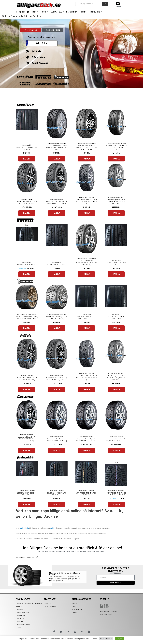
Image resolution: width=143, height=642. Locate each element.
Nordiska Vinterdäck (26, 435)
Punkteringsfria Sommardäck (56, 143)
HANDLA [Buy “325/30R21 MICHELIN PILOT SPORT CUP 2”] (116, 328)
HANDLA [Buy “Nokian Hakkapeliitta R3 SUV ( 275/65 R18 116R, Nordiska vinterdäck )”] (116, 213)
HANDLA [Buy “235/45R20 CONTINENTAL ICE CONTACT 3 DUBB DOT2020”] (116, 505)
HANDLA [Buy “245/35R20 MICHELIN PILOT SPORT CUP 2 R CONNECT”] (86, 328)
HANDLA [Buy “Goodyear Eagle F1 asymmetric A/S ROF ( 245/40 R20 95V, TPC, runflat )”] (56, 159)
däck (21, 528)
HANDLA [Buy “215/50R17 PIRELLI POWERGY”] (56, 274)
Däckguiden (96, 12)
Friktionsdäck (83, 197)
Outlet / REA (57, 12)
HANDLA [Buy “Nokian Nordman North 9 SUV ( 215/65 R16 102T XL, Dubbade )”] (56, 213)
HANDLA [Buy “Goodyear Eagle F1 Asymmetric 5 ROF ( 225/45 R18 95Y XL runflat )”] (116, 159)
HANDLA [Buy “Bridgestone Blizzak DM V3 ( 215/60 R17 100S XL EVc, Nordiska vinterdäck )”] (26, 451)
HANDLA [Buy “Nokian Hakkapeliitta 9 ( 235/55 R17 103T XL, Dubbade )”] (26, 213)
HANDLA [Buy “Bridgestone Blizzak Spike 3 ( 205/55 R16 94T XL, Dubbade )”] (86, 451)
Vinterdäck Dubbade (26, 199)
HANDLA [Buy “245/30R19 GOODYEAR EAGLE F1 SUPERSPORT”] (26, 159)
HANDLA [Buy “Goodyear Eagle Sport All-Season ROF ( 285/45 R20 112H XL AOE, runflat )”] (86, 159)
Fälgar (44, 12)
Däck (35, 12)
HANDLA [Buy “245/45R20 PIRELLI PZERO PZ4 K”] (26, 274)
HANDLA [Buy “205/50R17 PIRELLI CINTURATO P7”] (116, 274)
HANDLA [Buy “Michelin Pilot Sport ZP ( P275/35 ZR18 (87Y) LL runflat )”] (56, 328)
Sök (105, 4)
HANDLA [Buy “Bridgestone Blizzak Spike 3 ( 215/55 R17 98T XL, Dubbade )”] (56, 451)
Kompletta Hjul (22, 12)
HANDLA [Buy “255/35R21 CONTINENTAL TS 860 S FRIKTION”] (26, 505)
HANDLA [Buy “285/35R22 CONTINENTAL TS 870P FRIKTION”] (56, 505)
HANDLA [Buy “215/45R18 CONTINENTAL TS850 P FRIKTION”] (86, 505)
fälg (27, 528)
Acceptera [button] (119, 639)
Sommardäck (26, 145)
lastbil (52, 528)
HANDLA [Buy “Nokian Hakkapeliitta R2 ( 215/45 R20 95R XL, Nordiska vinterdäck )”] (86, 213)
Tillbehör (83, 12)
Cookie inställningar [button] (106, 639)
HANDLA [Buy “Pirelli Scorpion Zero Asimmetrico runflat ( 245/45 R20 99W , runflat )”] (86, 274)
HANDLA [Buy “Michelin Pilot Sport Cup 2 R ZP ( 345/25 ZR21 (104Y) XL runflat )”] (26, 328)
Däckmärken (71, 12)
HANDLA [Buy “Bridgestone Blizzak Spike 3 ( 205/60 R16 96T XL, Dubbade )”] (116, 451)
